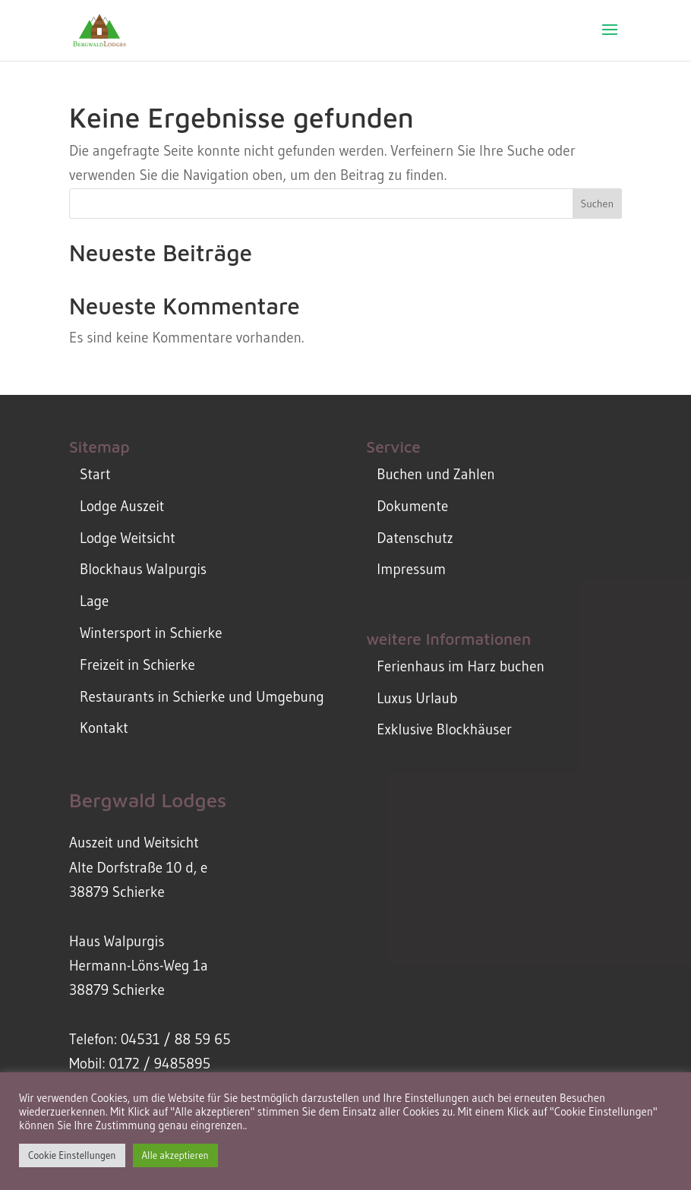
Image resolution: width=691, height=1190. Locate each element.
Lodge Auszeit (122, 506)
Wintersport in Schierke (151, 633)
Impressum (411, 569)
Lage (94, 601)
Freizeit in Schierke (137, 665)
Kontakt (104, 728)
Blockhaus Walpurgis (143, 569)
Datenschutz (415, 538)
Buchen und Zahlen (435, 474)
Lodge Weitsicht (127, 538)
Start (95, 474)
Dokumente (412, 506)
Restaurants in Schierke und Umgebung (202, 696)
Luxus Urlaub (417, 698)
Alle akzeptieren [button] (175, 1155)
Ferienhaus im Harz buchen (460, 666)
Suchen (597, 203)
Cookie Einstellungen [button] (72, 1155)
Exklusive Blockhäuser (444, 729)
